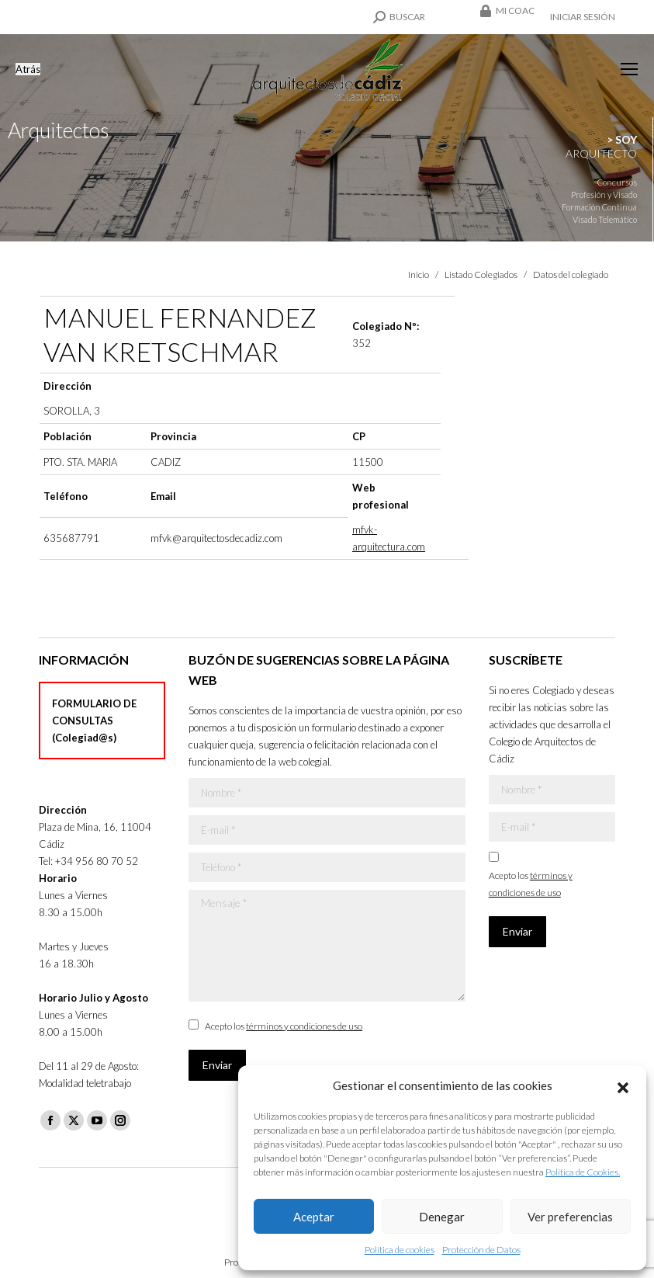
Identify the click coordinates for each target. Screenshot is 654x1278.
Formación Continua (599, 207)
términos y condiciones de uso (304, 1026)
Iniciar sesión (582, 17)
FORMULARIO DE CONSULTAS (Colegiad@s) (94, 720)
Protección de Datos (481, 1249)
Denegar (442, 1217)
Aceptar (313, 1217)
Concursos (617, 182)
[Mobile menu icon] (629, 69)
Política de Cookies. (582, 1172)
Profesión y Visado (604, 194)
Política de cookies (399, 1249)
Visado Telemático (605, 219)
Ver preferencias (570, 1217)
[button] (623, 1085)
